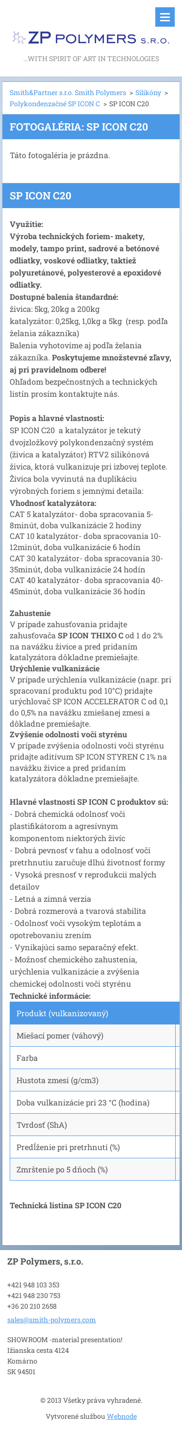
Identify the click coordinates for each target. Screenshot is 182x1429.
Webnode (122, 1416)
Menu (165, 17)
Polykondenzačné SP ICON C (55, 103)
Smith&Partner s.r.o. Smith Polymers (68, 92)
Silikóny (148, 92)
